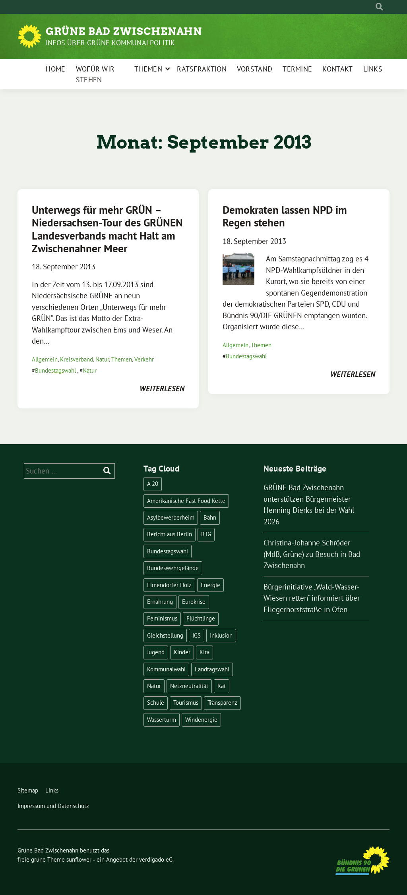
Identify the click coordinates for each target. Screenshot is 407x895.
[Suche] (372, 7)
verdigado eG (155, 859)
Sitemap (27, 790)
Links (373, 68)
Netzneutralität (189, 686)
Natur (102, 359)
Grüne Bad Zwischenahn (124, 31)
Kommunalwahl (166, 669)
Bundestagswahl (55, 370)
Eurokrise (193, 601)
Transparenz (222, 702)
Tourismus (185, 702)
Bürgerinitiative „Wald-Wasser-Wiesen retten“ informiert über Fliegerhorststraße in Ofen (312, 598)
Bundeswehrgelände (173, 568)
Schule (155, 702)
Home (55, 68)
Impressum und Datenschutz (53, 806)
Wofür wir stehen (95, 74)
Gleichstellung (165, 635)
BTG (206, 534)
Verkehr (144, 359)
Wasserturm (161, 719)
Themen (148, 68)
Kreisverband (76, 359)
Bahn (210, 517)
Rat (221, 686)
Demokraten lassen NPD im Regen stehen (285, 216)
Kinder (182, 652)
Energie (210, 585)
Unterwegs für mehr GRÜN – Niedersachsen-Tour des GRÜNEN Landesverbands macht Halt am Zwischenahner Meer (107, 229)
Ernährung (160, 601)
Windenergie (201, 719)
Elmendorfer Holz (169, 585)
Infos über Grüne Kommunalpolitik (110, 42)
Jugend (156, 652)
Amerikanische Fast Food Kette (186, 501)
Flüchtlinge (200, 618)
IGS (196, 635)
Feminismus (162, 618)
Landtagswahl (212, 669)
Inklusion (221, 635)
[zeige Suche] (379, 7)
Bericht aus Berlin (169, 534)
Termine (297, 68)
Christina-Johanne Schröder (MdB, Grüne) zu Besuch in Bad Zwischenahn (312, 554)
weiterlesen (162, 388)
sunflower (78, 859)
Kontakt (337, 68)
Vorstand (254, 68)
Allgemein (45, 359)
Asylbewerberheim (170, 517)
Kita (204, 652)
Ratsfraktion (202, 68)
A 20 (152, 483)
